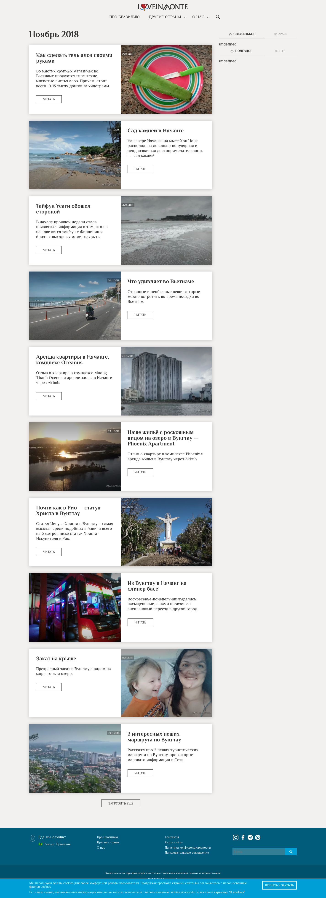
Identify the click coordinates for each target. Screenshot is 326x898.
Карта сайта (174, 842)
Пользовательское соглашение (187, 852)
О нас (198, 17)
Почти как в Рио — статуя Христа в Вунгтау (68, 510)
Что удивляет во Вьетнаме (161, 281)
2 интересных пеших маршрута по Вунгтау (154, 736)
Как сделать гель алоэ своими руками (74, 58)
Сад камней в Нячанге (156, 130)
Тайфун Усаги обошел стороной (63, 208)
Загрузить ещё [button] (120, 803)
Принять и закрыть (279, 885)
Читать (49, 99)
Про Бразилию (125, 17)
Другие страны (166, 17)
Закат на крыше (56, 658)
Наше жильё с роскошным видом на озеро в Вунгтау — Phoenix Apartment (163, 438)
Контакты (172, 837)
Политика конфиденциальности (188, 847)
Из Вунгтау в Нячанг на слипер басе (157, 586)
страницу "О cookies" (229, 892)
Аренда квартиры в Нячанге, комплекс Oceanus (72, 359)
